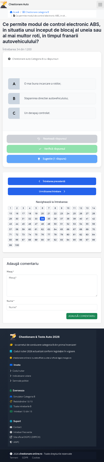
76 (42, 234)
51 (61, 223)
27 (87, 213)
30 (17, 218)
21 (48, 213)
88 (29, 239)
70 (93, 229)
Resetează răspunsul (52, 138)
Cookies (36, 457)
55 (87, 223)
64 (55, 229)
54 (80, 223)
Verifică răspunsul (52, 148)
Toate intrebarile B (20, 406)
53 (74, 223)
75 (36, 234)
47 (36, 223)
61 (36, 229)
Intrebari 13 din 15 (21, 411)
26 (80, 213)
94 (68, 239)
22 (55, 213)
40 (80, 218)
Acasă (14, 12)
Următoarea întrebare (52, 191)
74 (29, 234)
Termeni (14, 457)
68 (80, 229)
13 (87, 208)
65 (61, 229)
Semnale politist (19, 380)
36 (55, 218)
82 (80, 234)
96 (80, 239)
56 (93, 223)
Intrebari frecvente (21, 432)
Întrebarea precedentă (52, 181)
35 (48, 218)
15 (10, 213)
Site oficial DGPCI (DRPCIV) (25, 437)
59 (23, 229)
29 (10, 218)
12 (80, 208)
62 (42, 229)
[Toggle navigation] (100, 4)
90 (42, 239)
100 (17, 245)
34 (42, 218)
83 (87, 234)
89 (36, 239)
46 (29, 223)
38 (68, 218)
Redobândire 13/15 (21, 401)
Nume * (10, 300)
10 (68, 208)
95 (74, 239)
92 (55, 239)
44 (17, 223)
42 (93, 218)
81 (74, 234)
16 (17, 213)
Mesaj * (10, 271)
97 (87, 239)
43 (10, 223)
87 (23, 239)
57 (10, 229)
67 (74, 229)
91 (48, 239)
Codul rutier (17, 370)
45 (23, 223)
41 (87, 218)
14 (93, 208)
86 (17, 239)
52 (68, 223)
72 (17, 234)
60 (29, 229)
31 (23, 218)
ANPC (14, 442)
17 (23, 213)
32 (29, 218)
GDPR (25, 457)
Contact (15, 427)
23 (61, 213)
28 (93, 213)
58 (17, 229)
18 (29, 213)
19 (36, 213)
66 (68, 229)
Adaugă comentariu (81, 316)
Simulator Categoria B (22, 396)
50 (55, 223)
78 (55, 234)
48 (42, 223)
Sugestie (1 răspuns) (52, 158)
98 (93, 239)
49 (48, 223)
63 (48, 229)
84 (93, 234)
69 (87, 229)
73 (23, 234)
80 (68, 234)
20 (42, 213)
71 (10, 234)
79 (61, 234)
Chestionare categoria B (35, 12)
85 (10, 239)
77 (48, 234)
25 (74, 213)
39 (74, 218)
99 (10, 245)
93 (61, 239)
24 (68, 213)
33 (36, 218)
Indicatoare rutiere (20, 375)
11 (74, 208)
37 (61, 218)
